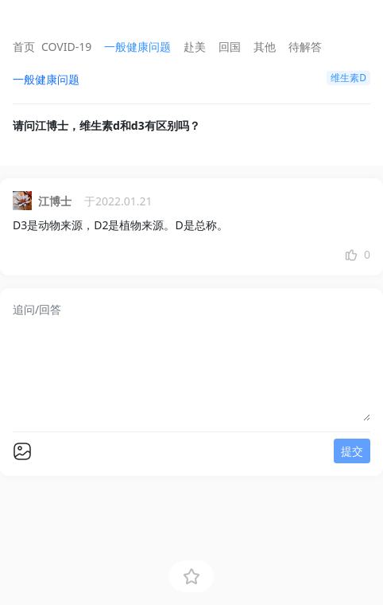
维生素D (348, 77)
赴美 (195, 46)
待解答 (305, 46)
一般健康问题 (137, 46)
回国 (230, 46)
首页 (24, 46)
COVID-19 (66, 46)
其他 (264, 46)
